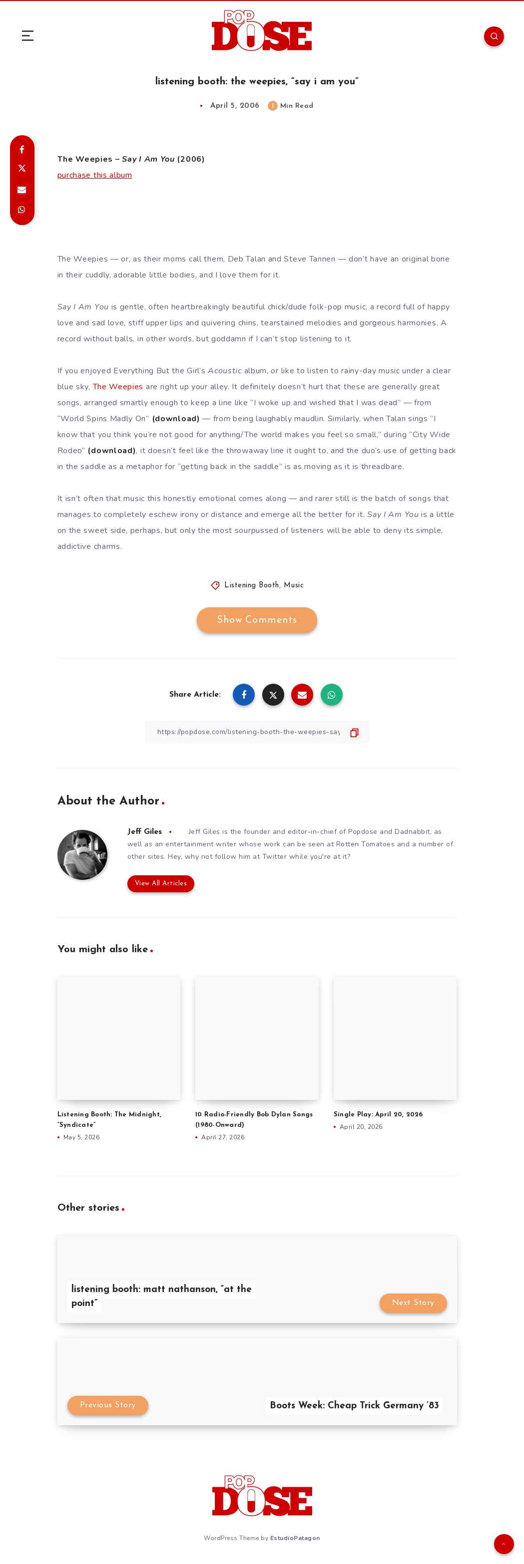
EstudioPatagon (295, 1538)
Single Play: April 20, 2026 (378, 1114)
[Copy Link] (257, 732)
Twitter (274, 856)
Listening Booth (251, 585)
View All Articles (161, 883)
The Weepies (118, 386)
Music (294, 585)
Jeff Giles (144, 832)
